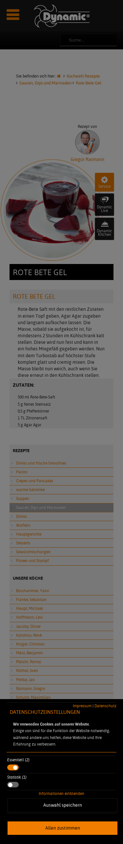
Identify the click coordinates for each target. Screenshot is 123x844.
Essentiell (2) (18, 759)
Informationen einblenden (61, 793)
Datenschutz (105, 705)
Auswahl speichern (62, 805)
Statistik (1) (17, 777)
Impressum (82, 705)
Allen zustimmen (62, 828)
